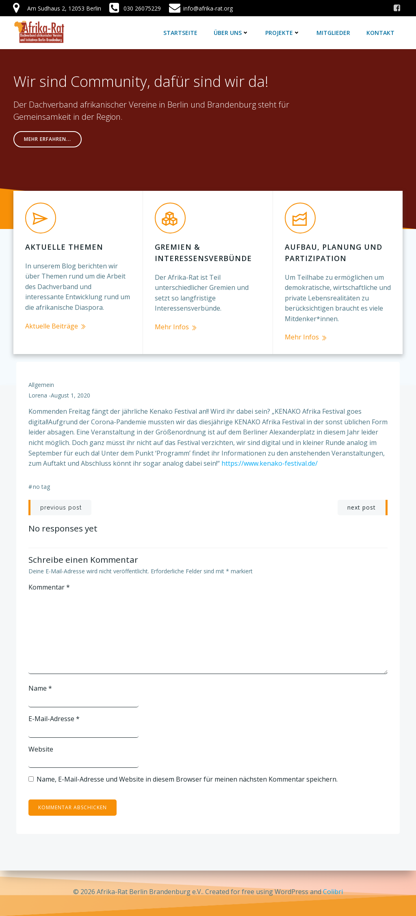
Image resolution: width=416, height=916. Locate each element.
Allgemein (41, 382)
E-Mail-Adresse (54, 716)
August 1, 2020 (70, 392)
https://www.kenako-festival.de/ (269, 460)
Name (40, 685)
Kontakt (381, 32)
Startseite (181, 32)
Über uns (231, 32)
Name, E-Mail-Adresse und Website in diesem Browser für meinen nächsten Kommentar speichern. (187, 776)
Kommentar (49, 584)
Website (40, 746)
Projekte (283, 32)
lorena (37, 392)
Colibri (333, 891)
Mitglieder (334, 32)
